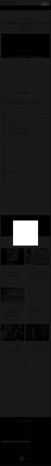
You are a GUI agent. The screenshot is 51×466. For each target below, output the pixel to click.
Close (45, 4)
